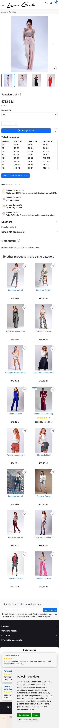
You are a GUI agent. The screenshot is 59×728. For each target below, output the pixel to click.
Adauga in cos (26, 130)
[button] (46, 3)
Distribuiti (12, 184)
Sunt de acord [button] (24, 715)
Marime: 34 (6, 110)
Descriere (6, 222)
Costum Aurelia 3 (11, 655)
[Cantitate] (10, 123)
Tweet (15, 184)
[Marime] (29, 114)
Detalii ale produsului (13, 232)
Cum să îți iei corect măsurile (15, 175)
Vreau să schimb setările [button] (28, 720)
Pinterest (19, 184)
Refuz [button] (35, 715)
